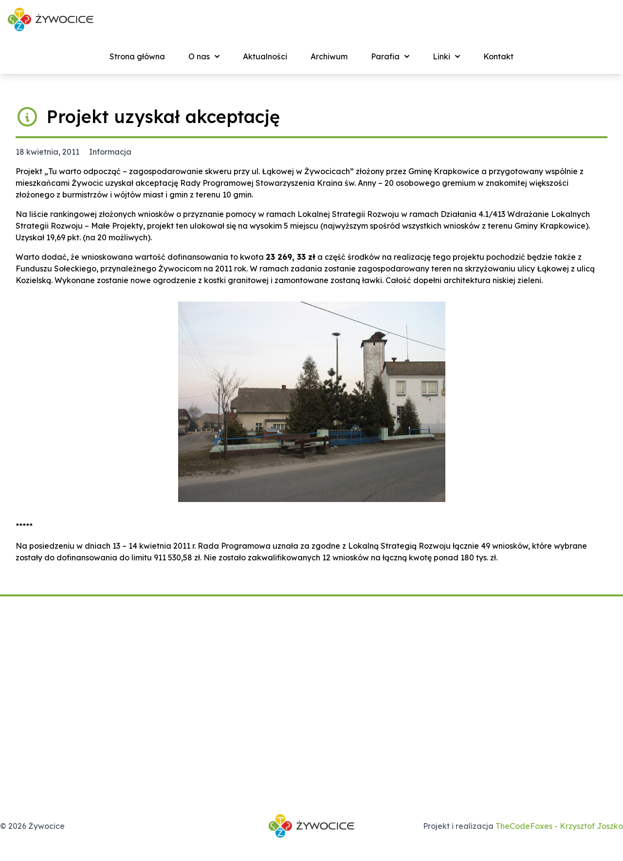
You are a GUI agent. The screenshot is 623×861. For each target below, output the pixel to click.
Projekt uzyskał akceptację (163, 116)
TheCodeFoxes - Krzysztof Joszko (559, 826)
